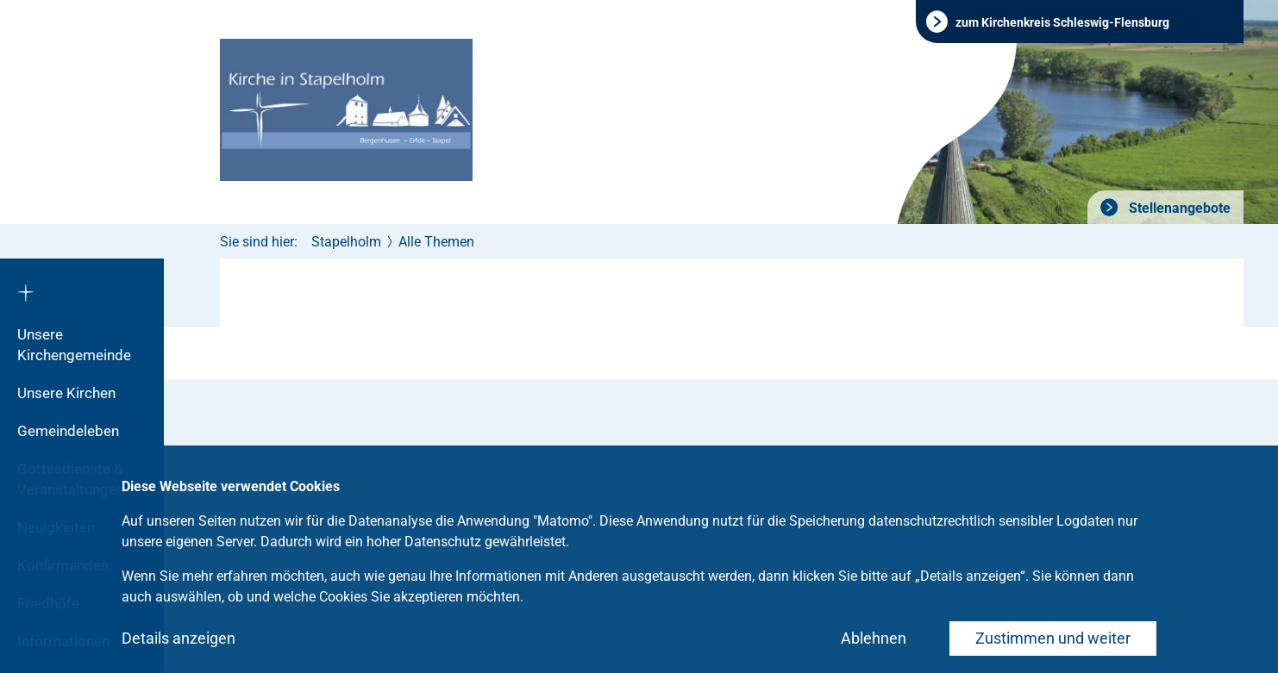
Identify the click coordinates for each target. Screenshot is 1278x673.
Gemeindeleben (68, 430)
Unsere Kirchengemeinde (74, 345)
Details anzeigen (178, 638)
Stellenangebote (1178, 208)
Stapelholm (346, 242)
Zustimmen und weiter (1053, 638)
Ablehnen (873, 638)
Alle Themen (436, 242)
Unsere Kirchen (66, 393)
